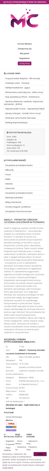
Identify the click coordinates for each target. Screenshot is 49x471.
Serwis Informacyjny (14, 417)
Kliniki (31, 377)
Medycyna (23, 377)
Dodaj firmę (24, 63)
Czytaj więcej (7, 468)
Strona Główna (25, 43)
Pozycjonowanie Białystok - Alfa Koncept (22, 78)
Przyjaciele (10, 444)
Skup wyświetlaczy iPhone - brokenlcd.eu (22, 97)
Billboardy (9, 170)
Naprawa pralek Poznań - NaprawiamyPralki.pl (24, 108)
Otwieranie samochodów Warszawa (20, 118)
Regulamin (24, 58)
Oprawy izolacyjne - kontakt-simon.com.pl (23, 113)
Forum (8, 174)
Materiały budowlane (14, 197)
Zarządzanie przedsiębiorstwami (19, 165)
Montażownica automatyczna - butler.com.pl (24, 92)
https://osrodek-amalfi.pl (29, 357)
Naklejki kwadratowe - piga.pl (17, 87)
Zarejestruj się (24, 48)
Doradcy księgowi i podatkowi (18, 206)
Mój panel (24, 53)
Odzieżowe (10, 188)
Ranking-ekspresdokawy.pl (16, 122)
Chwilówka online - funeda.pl (17, 83)
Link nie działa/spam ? (15, 401)
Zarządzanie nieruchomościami (18, 211)
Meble (7, 179)
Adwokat (9, 183)
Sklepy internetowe (13, 202)
